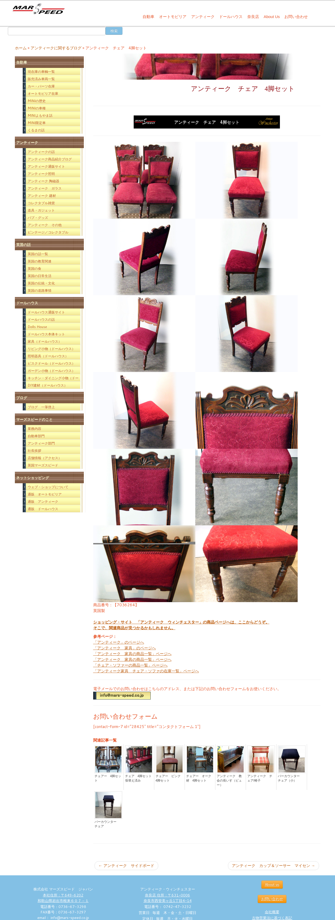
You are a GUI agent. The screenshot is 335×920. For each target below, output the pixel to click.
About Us (272, 16)
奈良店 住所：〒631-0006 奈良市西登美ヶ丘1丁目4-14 (168, 898)
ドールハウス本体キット (46, 334)
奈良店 (253, 16)
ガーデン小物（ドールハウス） (51, 370)
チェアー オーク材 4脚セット (198, 778)
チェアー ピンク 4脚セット (169, 778)
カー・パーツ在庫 (41, 86)
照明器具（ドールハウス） (48, 356)
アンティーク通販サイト (46, 166)
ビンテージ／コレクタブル (48, 232)
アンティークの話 (41, 151)
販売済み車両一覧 (41, 79)
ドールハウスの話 (41, 319)
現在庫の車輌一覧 (41, 71)
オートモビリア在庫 (43, 93)
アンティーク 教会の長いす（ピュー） (229, 780)
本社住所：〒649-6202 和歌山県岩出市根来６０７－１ (63, 898)
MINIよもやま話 (40, 115)
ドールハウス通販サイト (46, 312)
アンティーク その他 (45, 225)
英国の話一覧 (38, 254)
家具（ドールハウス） (45, 341)
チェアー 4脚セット (108, 778)
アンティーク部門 (41, 443)
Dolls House (37, 326)
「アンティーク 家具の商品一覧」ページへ (132, 653)
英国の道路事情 (39, 290)
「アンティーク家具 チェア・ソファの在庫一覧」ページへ (146, 671)
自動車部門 (36, 436)
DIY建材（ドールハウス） (47, 385)
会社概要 (272, 912)
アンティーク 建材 (42, 195)
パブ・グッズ (38, 217)
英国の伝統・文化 (41, 283)
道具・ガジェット (41, 210)
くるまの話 (36, 130)
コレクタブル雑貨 (41, 203)
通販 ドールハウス (43, 508)
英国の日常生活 (39, 275)
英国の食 (34, 268)
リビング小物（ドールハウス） (51, 348)
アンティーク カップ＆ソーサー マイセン (273, 865)
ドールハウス (231, 16)
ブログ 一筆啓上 (41, 407)
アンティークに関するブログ (56, 48)
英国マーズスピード (43, 465)
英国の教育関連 (39, 261)
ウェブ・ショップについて (48, 487)
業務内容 (34, 428)
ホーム (21, 48)
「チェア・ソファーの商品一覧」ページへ (130, 665)
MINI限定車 (37, 122)
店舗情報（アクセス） (45, 458)
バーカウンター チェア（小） (290, 778)
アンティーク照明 (41, 173)
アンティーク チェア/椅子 (259, 778)
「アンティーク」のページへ (118, 642)
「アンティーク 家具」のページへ (124, 648)
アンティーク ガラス (45, 188)
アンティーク (203, 16)
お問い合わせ (296, 16)
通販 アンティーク (43, 501)
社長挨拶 (34, 450)
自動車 (148, 16)
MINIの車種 (37, 108)
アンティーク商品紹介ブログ (50, 159)
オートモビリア (172, 16)
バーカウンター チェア (107, 824)
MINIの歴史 (37, 100)
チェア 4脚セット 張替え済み (139, 778)
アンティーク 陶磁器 (43, 181)
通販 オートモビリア (45, 494)
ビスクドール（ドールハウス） (51, 363)
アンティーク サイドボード (126, 865)
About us (272, 884)
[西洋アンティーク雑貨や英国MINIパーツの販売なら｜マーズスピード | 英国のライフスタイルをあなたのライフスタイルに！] (38, 10)
